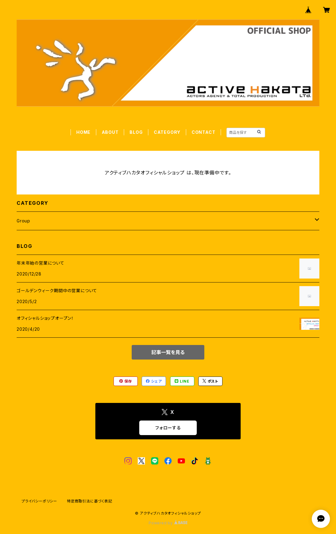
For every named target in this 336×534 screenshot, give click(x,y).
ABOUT (110, 132)
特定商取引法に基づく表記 (89, 501)
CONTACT (204, 132)
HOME (83, 132)
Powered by (168, 523)
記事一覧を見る (168, 352)
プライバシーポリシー (39, 501)
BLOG (136, 132)
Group (23, 220)
